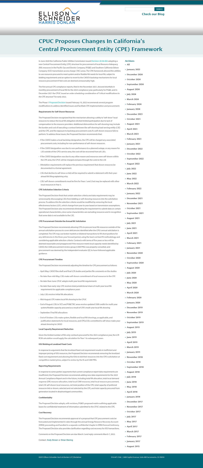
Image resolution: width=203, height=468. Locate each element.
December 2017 (135, 401)
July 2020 (131, 272)
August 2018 (133, 371)
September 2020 (135, 262)
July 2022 (131, 168)
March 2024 (133, 99)
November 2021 (135, 203)
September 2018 (135, 366)
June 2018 (132, 381)
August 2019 (133, 327)
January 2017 (133, 441)
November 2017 (135, 406)
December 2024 (135, 74)
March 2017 (133, 431)
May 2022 (132, 178)
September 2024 (135, 84)
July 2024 (131, 93)
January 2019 (133, 351)
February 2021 (134, 242)
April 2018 (132, 391)
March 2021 (133, 237)
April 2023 (132, 128)
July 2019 (131, 332)
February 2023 (134, 138)
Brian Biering (67, 440)
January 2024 (133, 108)
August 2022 (133, 163)
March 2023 (133, 133)
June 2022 (132, 173)
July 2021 (131, 222)
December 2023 (135, 113)
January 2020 (133, 302)
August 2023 (133, 123)
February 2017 (134, 436)
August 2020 (133, 267)
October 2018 (133, 361)
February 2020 (134, 297)
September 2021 (135, 212)
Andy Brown (52, 440)
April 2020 (132, 287)
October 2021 (133, 208)
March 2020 (133, 292)
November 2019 (135, 312)
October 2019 (133, 317)
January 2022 (133, 193)
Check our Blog (153, 14)
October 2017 (133, 411)
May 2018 (132, 386)
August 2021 (133, 217)
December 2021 (135, 198)
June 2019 (132, 336)
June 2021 (132, 227)
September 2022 (135, 158)
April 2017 (132, 426)
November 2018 (135, 356)
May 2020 (132, 282)
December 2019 (135, 307)
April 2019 (132, 342)
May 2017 (132, 421)
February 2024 (134, 103)
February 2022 (134, 188)
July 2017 (131, 416)
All (128, 64)
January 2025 (133, 69)
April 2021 (132, 232)
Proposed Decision (57, 102)
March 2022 (133, 183)
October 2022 (133, 153)
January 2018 (133, 396)
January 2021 (133, 247)
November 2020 (135, 252)
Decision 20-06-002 (99, 61)
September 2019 (135, 322)
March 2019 (133, 346)
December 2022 (135, 148)
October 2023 (133, 118)
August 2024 (133, 89)
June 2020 (132, 277)
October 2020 (133, 257)
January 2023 (133, 143)
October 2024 (133, 79)
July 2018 (131, 376)
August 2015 (133, 446)
